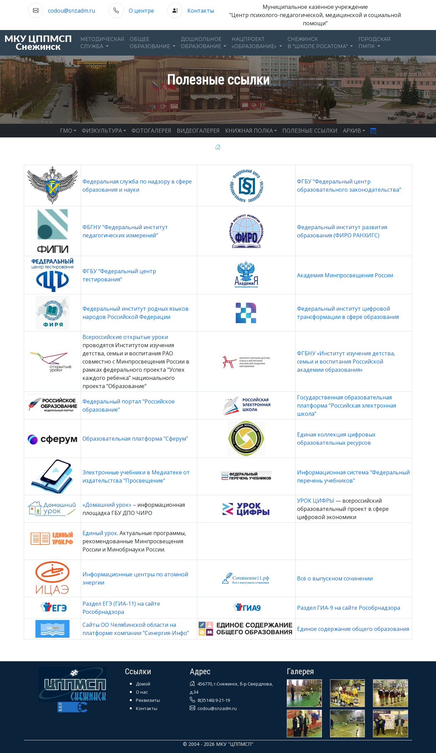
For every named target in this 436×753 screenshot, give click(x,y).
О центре (141, 10)
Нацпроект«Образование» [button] (255, 42)
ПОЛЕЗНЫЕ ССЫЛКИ (310, 130)
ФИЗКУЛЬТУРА (102, 130)
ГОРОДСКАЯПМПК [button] (374, 42)
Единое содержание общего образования (353, 629)
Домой (143, 684)
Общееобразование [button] (150, 42)
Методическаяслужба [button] (102, 42)
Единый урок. (100, 533)
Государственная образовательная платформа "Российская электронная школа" (346, 405)
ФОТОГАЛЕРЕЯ (151, 130)
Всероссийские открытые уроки (125, 337)
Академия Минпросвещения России (345, 275)
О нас (142, 692)
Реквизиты (148, 700)
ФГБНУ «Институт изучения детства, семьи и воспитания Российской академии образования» (346, 361)
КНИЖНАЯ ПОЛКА (249, 130)
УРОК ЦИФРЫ (315, 500)
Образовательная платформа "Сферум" (135, 438)
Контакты (200, 10)
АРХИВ (352, 130)
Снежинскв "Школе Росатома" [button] (318, 42)
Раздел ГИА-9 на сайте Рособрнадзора (348, 607)
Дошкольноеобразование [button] (201, 42)
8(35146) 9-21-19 (213, 700)
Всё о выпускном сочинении (335, 578)
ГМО (66, 130)
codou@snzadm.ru (71, 10)
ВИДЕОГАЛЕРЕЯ (198, 130)
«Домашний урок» (107, 504)
